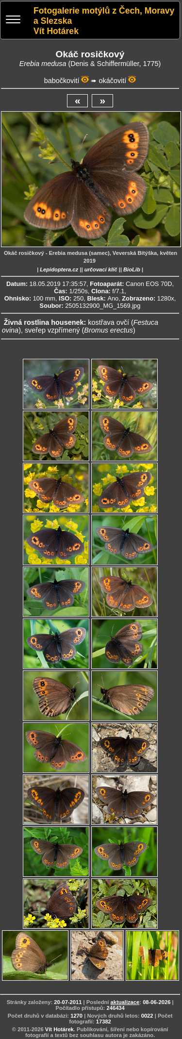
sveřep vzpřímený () (80, 330)
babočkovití (62, 80)
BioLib (131, 269)
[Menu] (13, 21)
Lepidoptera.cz (59, 269)
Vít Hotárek (59, 1029)
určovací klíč (100, 269)
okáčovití (112, 80)
